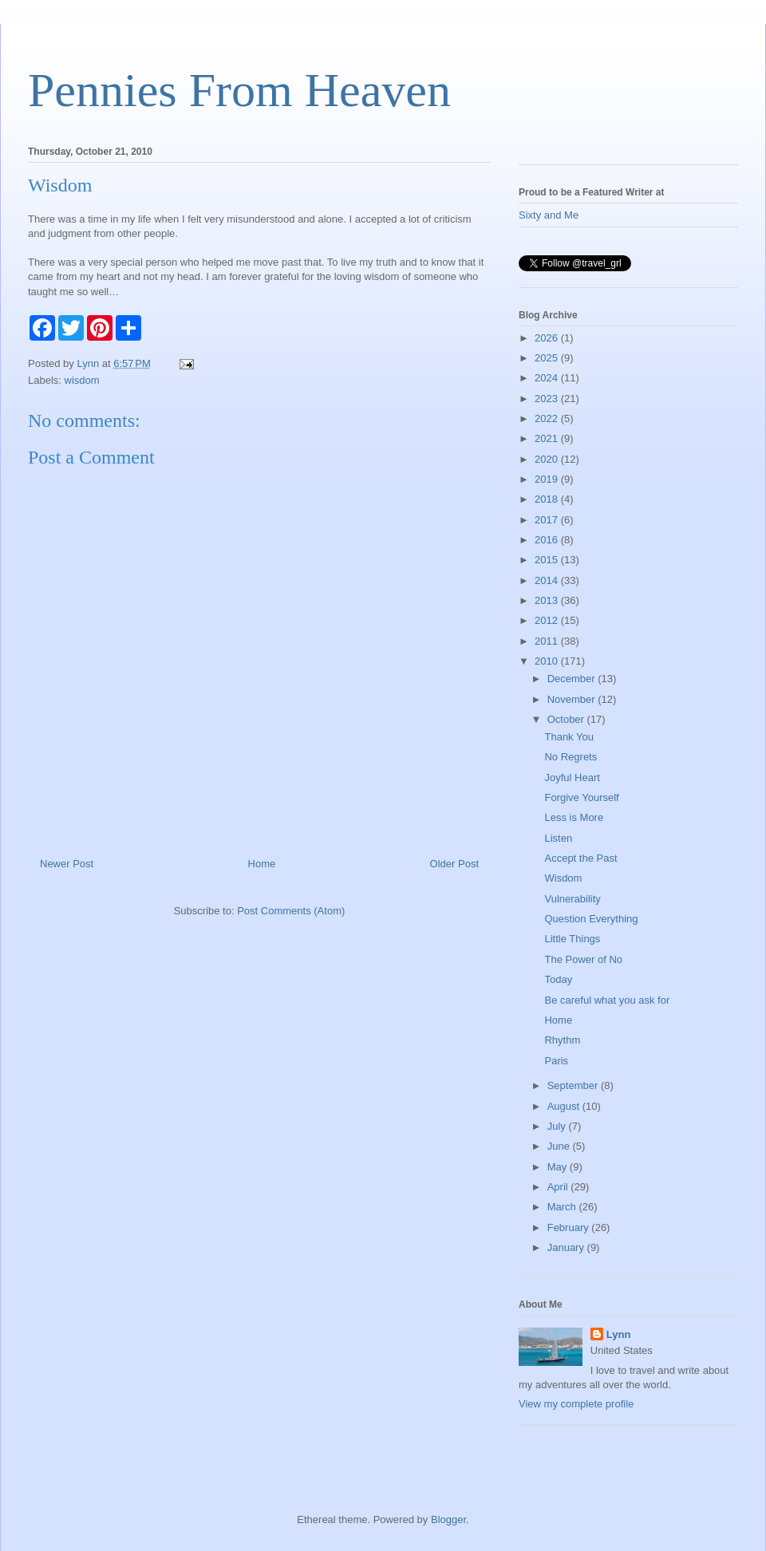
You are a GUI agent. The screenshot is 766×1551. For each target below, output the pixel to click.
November (572, 699)
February (569, 1227)
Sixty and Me (548, 215)
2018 (548, 499)
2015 (548, 560)
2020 (548, 459)
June (560, 1146)
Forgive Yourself (581, 797)
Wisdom (563, 878)
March (563, 1207)
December (572, 679)
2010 (548, 661)
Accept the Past (580, 858)
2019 (548, 479)
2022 (548, 418)
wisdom (82, 380)
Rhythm (562, 1040)
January (567, 1247)
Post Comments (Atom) (291, 911)
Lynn (618, 1334)
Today (558, 979)
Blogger (448, 1519)
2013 (548, 600)
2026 (548, 338)
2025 (548, 358)
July (558, 1126)
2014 (548, 580)
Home (262, 864)
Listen (558, 838)
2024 (548, 378)
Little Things (572, 939)
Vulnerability (572, 899)
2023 (548, 399)
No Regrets (570, 757)
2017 (548, 520)
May (558, 1167)
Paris (556, 1061)
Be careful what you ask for (606, 1000)
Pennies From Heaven (239, 90)
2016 (548, 540)
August (564, 1106)
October (567, 719)
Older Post (454, 864)
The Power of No (583, 959)
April (559, 1187)
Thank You (568, 737)
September (574, 1085)
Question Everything (591, 919)
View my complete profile (576, 1404)
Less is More (573, 817)
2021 (548, 438)
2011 (548, 641)
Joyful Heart (571, 777)
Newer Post (66, 864)
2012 (548, 620)
